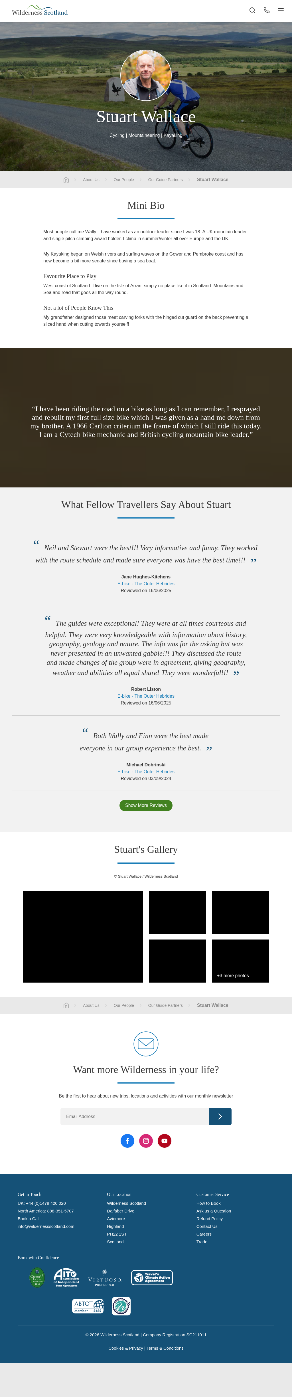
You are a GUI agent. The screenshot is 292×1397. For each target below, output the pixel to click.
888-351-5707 (60, 1210)
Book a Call (29, 1218)
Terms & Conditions (165, 1348)
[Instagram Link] (146, 1141)
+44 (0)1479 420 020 (46, 1203)
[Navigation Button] (280, 11)
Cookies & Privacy (125, 1348)
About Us (91, 179)
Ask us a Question (213, 1210)
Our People (124, 179)
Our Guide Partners (165, 179)
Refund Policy (209, 1218)
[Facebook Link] (127, 1141)
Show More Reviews (146, 805)
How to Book (208, 1203)
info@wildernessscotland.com (46, 1226)
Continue (220, 1116)
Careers (204, 1234)
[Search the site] (252, 11)
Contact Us (207, 1226)
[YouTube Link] (164, 1141)
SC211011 (196, 1334)
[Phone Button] (266, 11)
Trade (202, 1241)
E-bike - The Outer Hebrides (146, 583)
